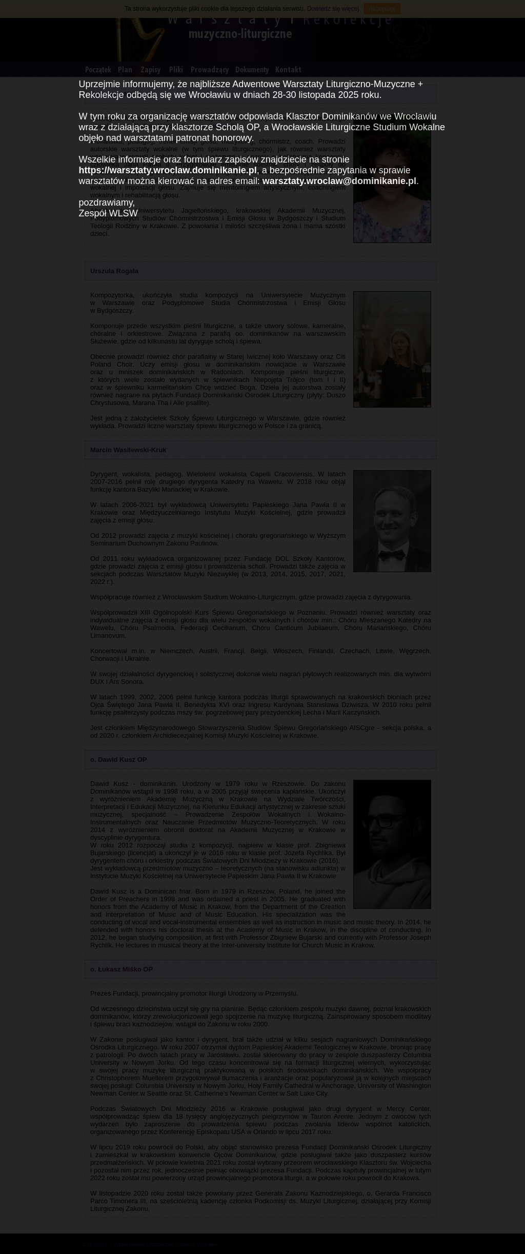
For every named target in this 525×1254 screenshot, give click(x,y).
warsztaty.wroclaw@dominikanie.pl (339, 181)
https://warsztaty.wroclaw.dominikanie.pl (168, 170)
